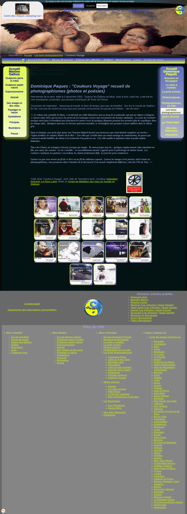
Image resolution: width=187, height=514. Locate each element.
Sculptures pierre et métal (70, 339)
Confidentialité (32, 303)
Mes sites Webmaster (114, 412)
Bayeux (158, 458)
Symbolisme (63, 355)
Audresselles (160, 422)
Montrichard (160, 505)
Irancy (157, 383)
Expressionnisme (66, 345)
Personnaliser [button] (102, 6)
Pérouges (159, 341)
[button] (171, 117)
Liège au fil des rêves (119, 359)
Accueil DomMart (20, 337)
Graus (157, 349)
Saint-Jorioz (160, 437)
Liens (13, 350)
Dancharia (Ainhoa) (164, 489)
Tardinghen (159, 419)
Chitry (157, 380)
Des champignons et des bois (123, 397)
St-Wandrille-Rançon (164, 463)
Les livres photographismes (117, 352)
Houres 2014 (114, 408)
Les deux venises (117, 389)
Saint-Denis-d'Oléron (165, 468)
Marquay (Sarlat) (162, 497)
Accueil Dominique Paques (117, 337)
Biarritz (157, 486)
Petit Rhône (114, 391)
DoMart (15, 345)
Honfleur (158, 455)
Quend (157, 359)
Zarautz (158, 494)
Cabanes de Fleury (164, 479)
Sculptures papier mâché (70, 342)
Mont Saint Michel (163, 461)
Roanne (158, 445)
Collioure (158, 403)
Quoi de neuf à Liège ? (120, 370)
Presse (60, 363)
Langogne (159, 476)
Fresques (61, 358)
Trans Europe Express (119, 367)
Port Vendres (160, 406)
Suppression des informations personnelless (32, 309)
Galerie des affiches (21, 342)
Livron (157, 429)
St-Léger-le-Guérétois (165, 442)
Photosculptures (111, 347)
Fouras (157, 471)
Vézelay (158, 388)
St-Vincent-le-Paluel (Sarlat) (168, 502)
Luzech (157, 473)
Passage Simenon (117, 375)
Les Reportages (111, 401)
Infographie (109, 415)
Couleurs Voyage (117, 378)
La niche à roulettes (113, 342)
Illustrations (17, 347)
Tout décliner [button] (90, 6)
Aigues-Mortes (161, 396)
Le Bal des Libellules (118, 394)
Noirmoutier (160, 507)
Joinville (158, 450)
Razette (112, 386)
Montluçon (159, 352)
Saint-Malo (159, 393)
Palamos (158, 409)
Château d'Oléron (163, 466)
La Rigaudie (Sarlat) (164, 499)
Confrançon (160, 344)
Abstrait (61, 347)
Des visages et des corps (70, 350)
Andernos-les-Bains (164, 362)
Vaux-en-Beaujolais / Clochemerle (164, 368)
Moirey (157, 453)
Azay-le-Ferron (161, 390)
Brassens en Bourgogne (116, 339)
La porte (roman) (112, 345)
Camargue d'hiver (117, 357)
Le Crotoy (159, 354)
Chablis (158, 378)
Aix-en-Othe (160, 416)
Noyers (157, 385)
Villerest (158, 448)
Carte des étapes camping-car (165, 337)
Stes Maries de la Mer (165, 401)
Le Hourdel (159, 357)
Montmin (158, 440)
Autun (157, 375)
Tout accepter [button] (78, 6)
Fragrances (114, 372)
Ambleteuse (160, 424)
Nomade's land (116, 362)
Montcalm (159, 398)
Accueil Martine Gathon (69, 337)
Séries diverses (111, 382)
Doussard (159, 432)
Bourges (158, 372)
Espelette (159, 492)
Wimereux (159, 427)
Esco (156, 346)
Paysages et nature (67, 352)
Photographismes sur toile (117, 350)
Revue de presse (20, 339)
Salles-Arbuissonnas (164, 365)
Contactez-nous (19, 352)
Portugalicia (114, 365)
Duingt (157, 435)
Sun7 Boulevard (116, 405)
